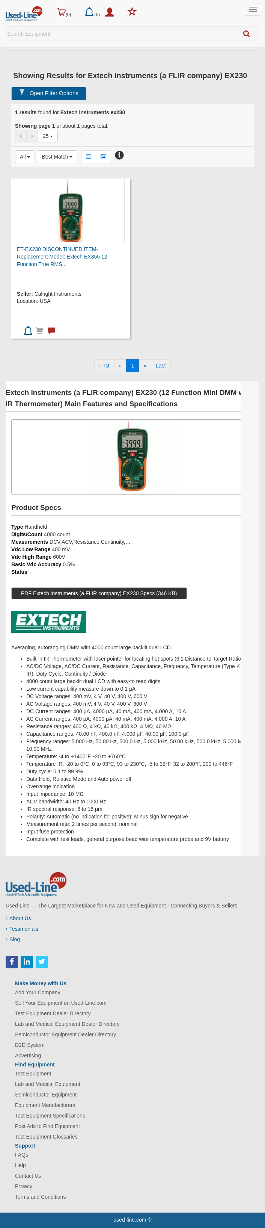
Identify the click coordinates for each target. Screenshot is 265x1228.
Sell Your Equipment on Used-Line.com (61, 1003)
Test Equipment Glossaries (46, 1137)
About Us (18, 918)
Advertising (28, 1056)
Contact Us (28, 1176)
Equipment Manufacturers (45, 1105)
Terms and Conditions (40, 1197)
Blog (13, 939)
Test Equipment (33, 1074)
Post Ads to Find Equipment (47, 1126)
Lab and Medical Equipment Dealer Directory (67, 1024)
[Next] (145, 365)
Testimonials (22, 929)
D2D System (30, 1045)
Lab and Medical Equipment (47, 1084)
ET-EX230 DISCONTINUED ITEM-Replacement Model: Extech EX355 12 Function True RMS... (62, 256)
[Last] (160, 365)
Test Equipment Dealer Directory (53, 1013)
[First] (104, 365)
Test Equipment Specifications (50, 1116)
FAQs (21, 1155)
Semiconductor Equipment (46, 1095)
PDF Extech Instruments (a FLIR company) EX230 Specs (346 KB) (99, 593)
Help (20, 1165)
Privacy (23, 1186)
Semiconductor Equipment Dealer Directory (65, 1034)
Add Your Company (37, 992)
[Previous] (120, 365)
